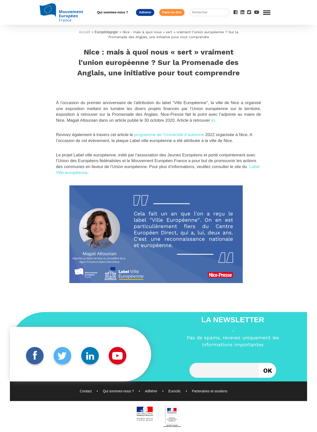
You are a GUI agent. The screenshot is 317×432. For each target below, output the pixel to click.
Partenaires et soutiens (209, 391)
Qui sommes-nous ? (112, 12)
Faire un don (172, 12)
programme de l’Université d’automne (169, 134)
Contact (86, 391)
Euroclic (174, 391)
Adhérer (145, 12)
